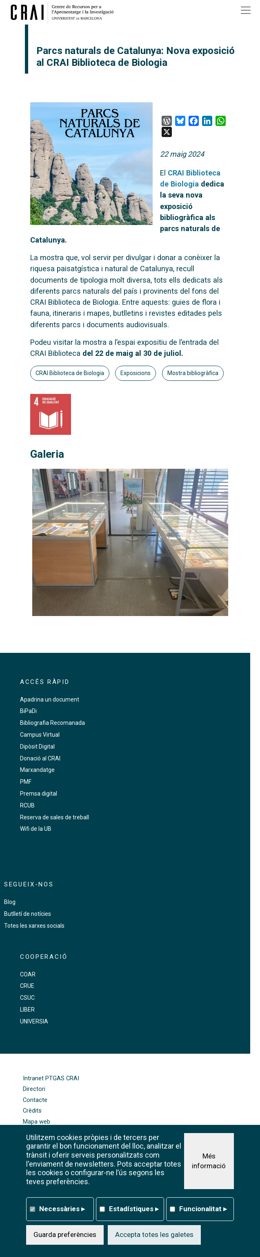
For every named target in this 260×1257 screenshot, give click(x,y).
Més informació (209, 1161)
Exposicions (135, 373)
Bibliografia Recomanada (52, 723)
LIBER (27, 1009)
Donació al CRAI (40, 758)
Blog (10, 902)
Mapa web (36, 1121)
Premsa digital (38, 793)
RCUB (27, 805)
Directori (34, 1089)
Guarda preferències (64, 1234)
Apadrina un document (49, 699)
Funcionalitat (203, 1209)
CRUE (27, 986)
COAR (28, 974)
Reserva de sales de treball (54, 817)
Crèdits (32, 1110)
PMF (25, 781)
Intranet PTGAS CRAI (51, 1078)
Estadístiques (134, 1209)
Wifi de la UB (35, 828)
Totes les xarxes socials (34, 925)
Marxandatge (37, 770)
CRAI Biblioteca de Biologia (70, 373)
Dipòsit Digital (37, 746)
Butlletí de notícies (27, 914)
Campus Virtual (40, 734)
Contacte (35, 1100)
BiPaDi (28, 711)
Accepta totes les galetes (154, 1234)
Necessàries (62, 1209)
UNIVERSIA (34, 1021)
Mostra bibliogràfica (192, 373)
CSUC (27, 997)
